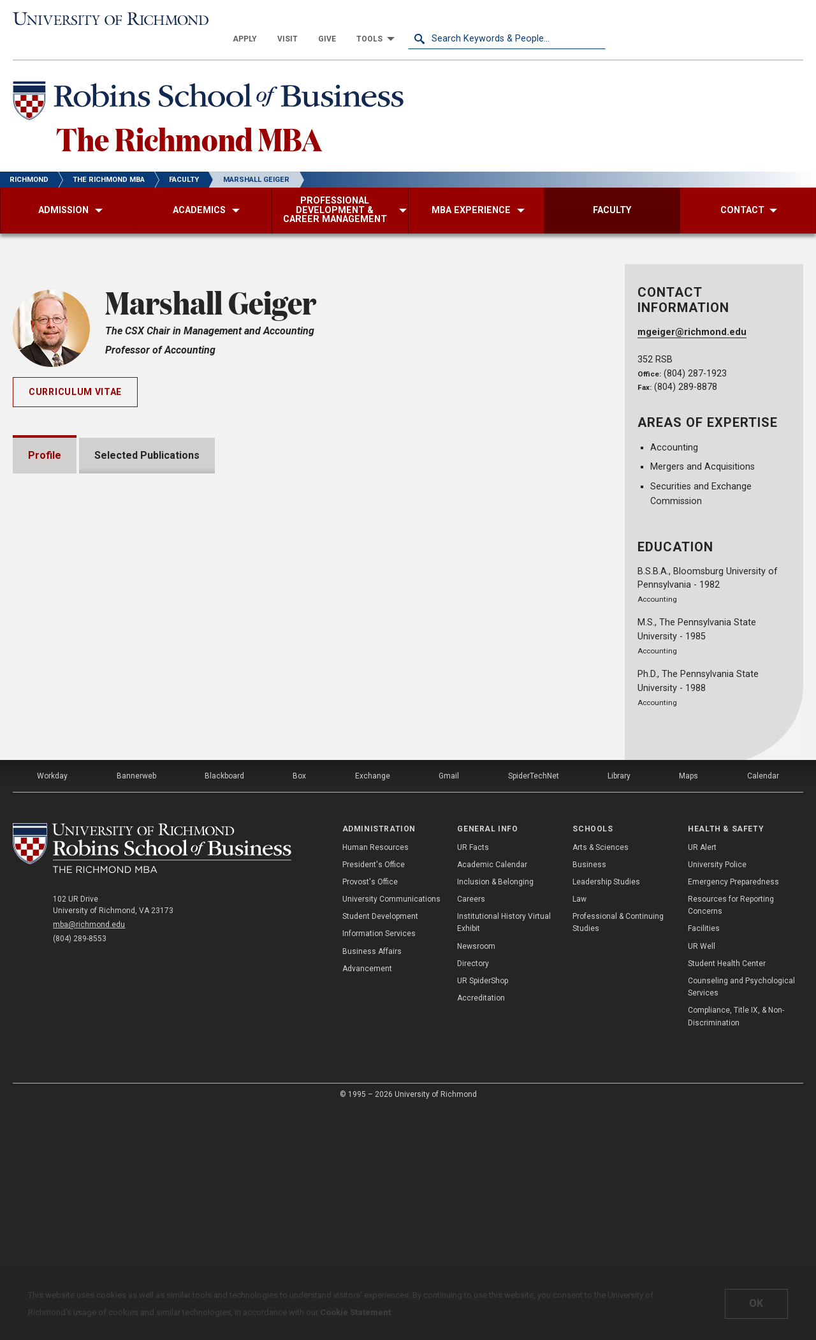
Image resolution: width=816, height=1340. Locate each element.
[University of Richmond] (111, 20)
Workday (52, 1005)
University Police (717, 1094)
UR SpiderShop (482, 1210)
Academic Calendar (492, 1094)
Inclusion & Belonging (495, 1111)
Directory (473, 1193)
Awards (61, 707)
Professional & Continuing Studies (618, 1152)
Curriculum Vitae (75, 373)
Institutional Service (91, 889)
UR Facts (473, 1077)
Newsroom (476, 1176)
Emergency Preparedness (733, 1111)
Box (299, 1005)
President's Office (373, 1094)
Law (579, 1128)
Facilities (704, 1158)
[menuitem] (442, 20)
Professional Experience (103, 816)
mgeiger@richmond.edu (692, 313)
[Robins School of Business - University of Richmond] (212, 85)
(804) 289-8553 (79, 1168)
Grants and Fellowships (99, 671)
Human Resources (375, 1077)
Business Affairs (372, 1181)
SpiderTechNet (533, 1005)
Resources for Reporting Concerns (731, 1134)
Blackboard (224, 1005)
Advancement (367, 1198)
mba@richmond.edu (89, 1154)
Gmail (449, 1005)
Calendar (763, 1005)
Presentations (78, 744)
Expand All (540, 644)
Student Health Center (727, 1193)
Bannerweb (136, 1005)
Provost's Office (370, 1111)
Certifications (76, 853)
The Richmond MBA (189, 119)
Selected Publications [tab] (147, 437)
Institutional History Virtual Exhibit (504, 1152)
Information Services (379, 1163)
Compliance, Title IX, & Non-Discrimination (736, 1245)
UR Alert (702, 1077)
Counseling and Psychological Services (741, 1216)
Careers (471, 1128)
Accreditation (481, 1227)
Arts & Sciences (600, 1077)
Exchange (372, 1005)
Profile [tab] (44, 437)
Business (589, 1094)
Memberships (76, 780)
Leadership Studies (606, 1111)
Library (619, 1005)
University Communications (391, 1128)
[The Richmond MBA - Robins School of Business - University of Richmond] (152, 1078)
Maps (688, 1005)
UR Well (701, 1176)
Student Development (380, 1146)
